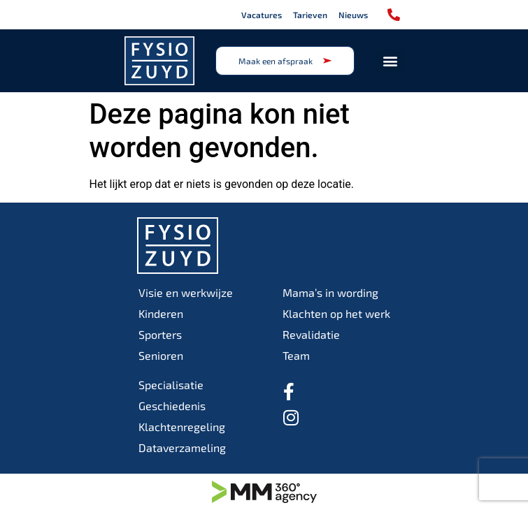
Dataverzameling (182, 447)
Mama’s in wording (330, 292)
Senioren (160, 355)
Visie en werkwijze (185, 292)
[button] (390, 60)
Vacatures (261, 15)
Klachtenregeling (181, 426)
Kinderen (160, 313)
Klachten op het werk (336, 313)
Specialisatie (171, 384)
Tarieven (310, 15)
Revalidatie (311, 334)
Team (296, 355)
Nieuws (353, 15)
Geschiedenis (172, 405)
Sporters (160, 334)
